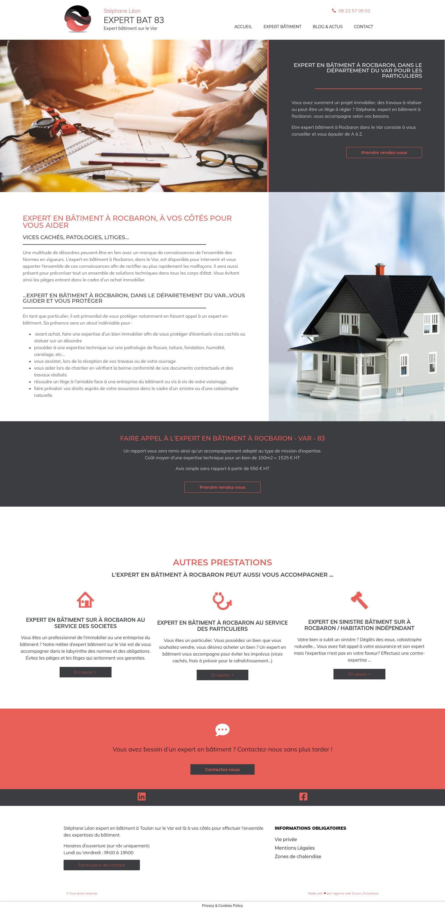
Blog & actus (328, 26)
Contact (363, 26)
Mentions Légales (295, 848)
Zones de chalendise (298, 856)
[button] (86, 672)
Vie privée (286, 839)
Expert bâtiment (282, 26)
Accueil (243, 26)
